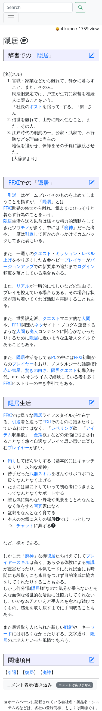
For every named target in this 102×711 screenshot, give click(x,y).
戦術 (68, 627)
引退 (12, 195)
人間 (86, 318)
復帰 (29, 672)
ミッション (66, 253)
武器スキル (40, 474)
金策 (38, 435)
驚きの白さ (36, 370)
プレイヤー (75, 260)
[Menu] (10, 17)
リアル (22, 286)
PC (54, 357)
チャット (25, 525)
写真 (38, 506)
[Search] (38, 7)
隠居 (43, 55)
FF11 (16, 325)
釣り (12, 461)
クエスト (42, 253)
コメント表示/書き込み (50, 685)
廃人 (33, 331)
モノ (25, 227)
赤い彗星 (12, 370)
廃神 (68, 227)
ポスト (35, 107)
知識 (90, 562)
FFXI (14, 182)
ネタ (39, 325)
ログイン (86, 266)
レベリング (62, 428)
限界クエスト (64, 370)
